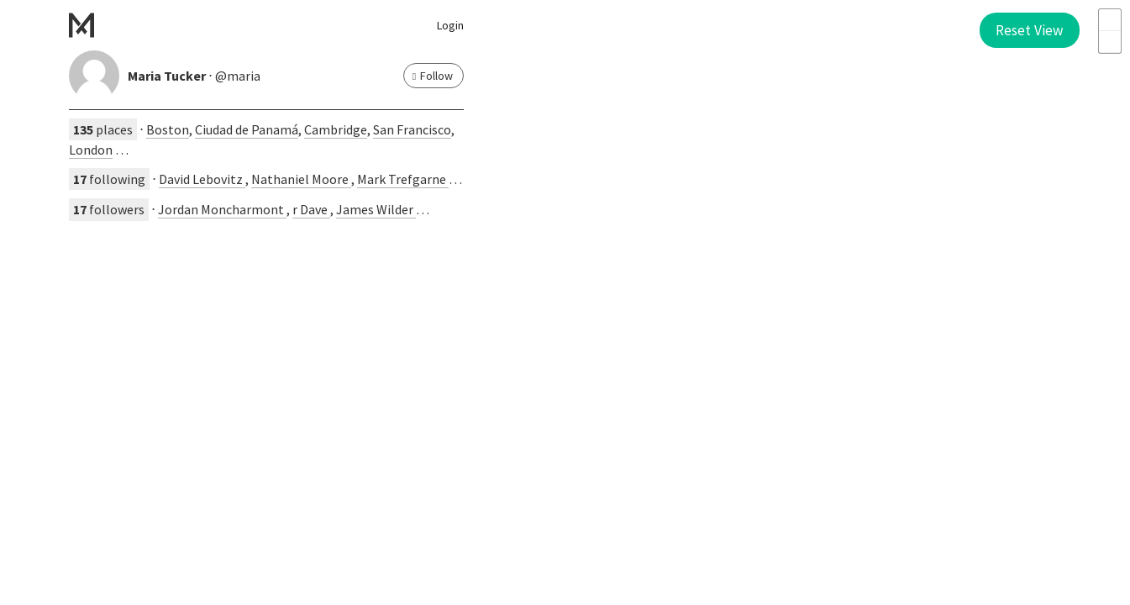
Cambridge (335, 129)
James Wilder (376, 209)
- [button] (1110, 42)
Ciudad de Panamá (246, 129)
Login (450, 25)
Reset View (1030, 30)
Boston (167, 129)
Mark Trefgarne (403, 179)
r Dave (311, 209)
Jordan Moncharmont (222, 209)
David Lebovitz (202, 179)
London (91, 149)
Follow (433, 75)
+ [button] (1110, 20)
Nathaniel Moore (301, 179)
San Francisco (412, 129)
